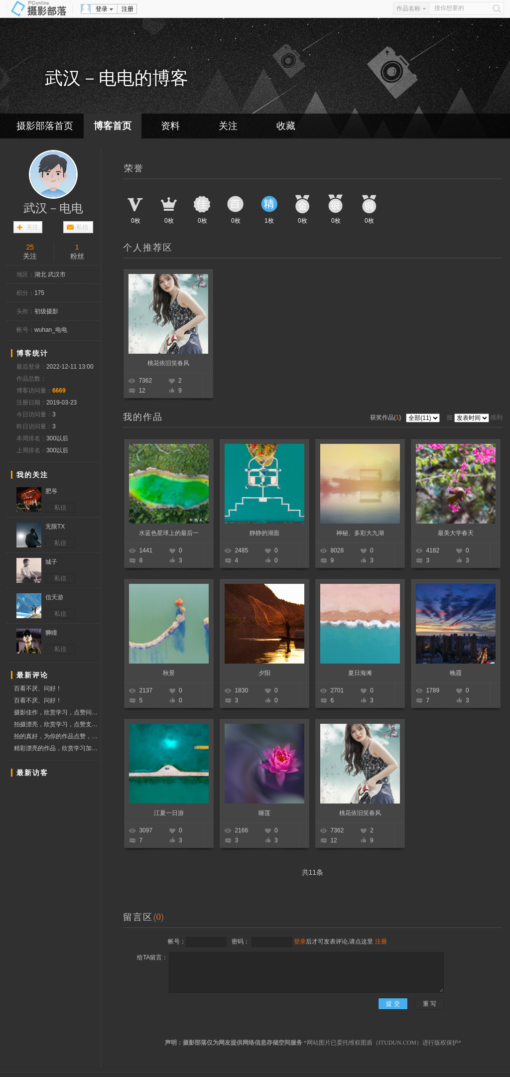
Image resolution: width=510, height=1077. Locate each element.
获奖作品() (386, 417)
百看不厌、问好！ (38, 688)
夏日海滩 (360, 673)
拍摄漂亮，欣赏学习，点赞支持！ (57, 724)
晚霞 (456, 673)
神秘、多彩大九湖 (360, 533)
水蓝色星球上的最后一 (169, 533)
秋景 (169, 673)
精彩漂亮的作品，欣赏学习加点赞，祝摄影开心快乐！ (57, 748)
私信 (82, 227)
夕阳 (264, 673)
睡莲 (264, 812)
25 (30, 247)
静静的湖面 (264, 533)
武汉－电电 (53, 208)
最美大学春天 (456, 533)
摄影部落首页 (44, 126)
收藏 (285, 126)
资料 (170, 126)
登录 (102, 8)
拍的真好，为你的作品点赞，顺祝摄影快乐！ (57, 736)
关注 (228, 126)
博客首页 (112, 126)
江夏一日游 (169, 812)
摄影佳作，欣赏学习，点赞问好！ (57, 713)
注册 (127, 8)
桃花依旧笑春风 (168, 363)
